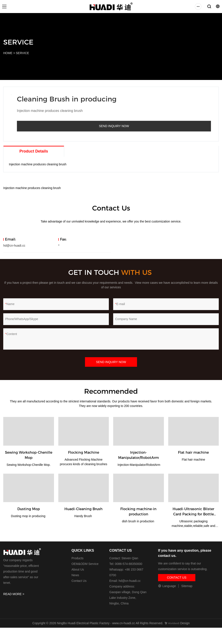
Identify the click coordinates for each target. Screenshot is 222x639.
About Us (78, 565)
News (75, 571)
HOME (7, 53)
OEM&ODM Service (85, 560)
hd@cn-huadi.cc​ (129, 577)
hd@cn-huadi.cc (14, 241)
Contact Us (79, 577)
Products (77, 554)
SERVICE (22, 53)
